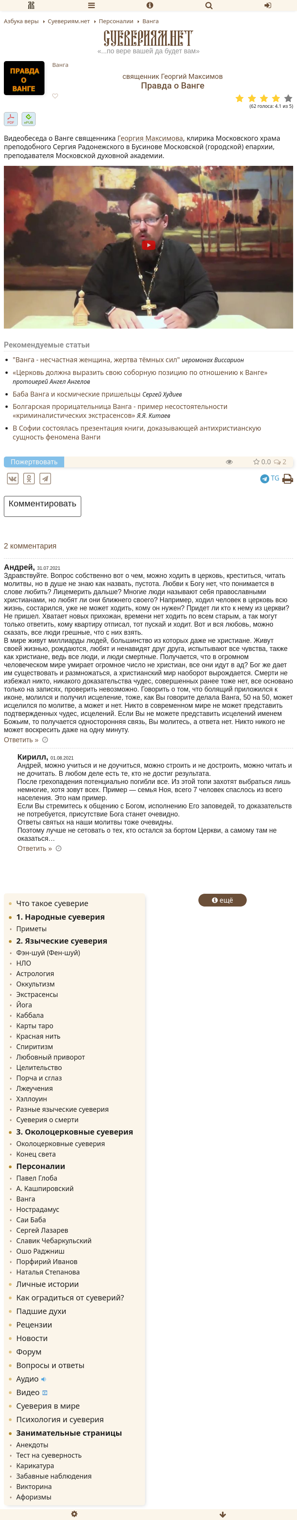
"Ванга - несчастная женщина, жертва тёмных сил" (96, 360)
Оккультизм (35, 983)
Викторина (34, 1486)
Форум (28, 1351)
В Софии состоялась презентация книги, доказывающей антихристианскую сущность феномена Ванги (137, 432)
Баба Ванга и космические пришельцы (77, 394)
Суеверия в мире (48, 1406)
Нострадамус (37, 1209)
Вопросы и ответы (50, 1365)
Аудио (31, 1378)
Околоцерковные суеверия (60, 1143)
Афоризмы (33, 1496)
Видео (31, 1392)
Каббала (30, 1015)
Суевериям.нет (149, 38)
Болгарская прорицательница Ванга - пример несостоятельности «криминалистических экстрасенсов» (120, 411)
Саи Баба (31, 1219)
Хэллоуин (31, 1098)
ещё (222, 900)
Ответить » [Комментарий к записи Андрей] (21, 740)
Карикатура (35, 1465)
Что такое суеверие (52, 903)
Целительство (39, 1067)
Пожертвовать (34, 461)
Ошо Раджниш (40, 1251)
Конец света (36, 1154)
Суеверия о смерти (47, 1119)
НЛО (23, 963)
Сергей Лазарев (42, 1230)
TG (270, 477)
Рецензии (34, 1324)
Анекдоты (32, 1444)
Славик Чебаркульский (54, 1240)
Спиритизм (34, 1046)
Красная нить (38, 1036)
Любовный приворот (50, 1057)
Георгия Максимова (150, 138)
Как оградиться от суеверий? (70, 1297)
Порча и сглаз (39, 1077)
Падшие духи (41, 1311)
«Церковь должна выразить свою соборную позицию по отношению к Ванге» (140, 372)
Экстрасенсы (37, 994)
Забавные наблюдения (54, 1476)
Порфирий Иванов (46, 1261)
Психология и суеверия (60, 1419)
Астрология (35, 973)
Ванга (60, 64)
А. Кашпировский (45, 1188)
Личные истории (47, 1284)
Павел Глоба (36, 1178)
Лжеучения (34, 1088)
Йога (24, 1004)
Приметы (31, 928)
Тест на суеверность (49, 1455)
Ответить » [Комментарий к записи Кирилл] (34, 848)
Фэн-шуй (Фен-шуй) (48, 952)
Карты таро (34, 1025)
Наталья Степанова (48, 1271)
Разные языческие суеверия (62, 1109)
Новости (32, 1338)
